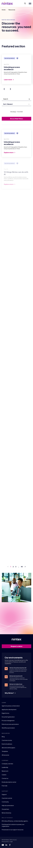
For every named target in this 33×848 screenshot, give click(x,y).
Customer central (7, 798)
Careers (4, 774)
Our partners (5, 809)
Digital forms (5, 713)
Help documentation (8, 805)
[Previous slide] (4, 89)
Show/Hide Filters (16, 119)
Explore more (9, 153)
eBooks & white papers (8, 747)
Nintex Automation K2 (16, 676)
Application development (9, 709)
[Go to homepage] (7, 3)
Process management (8, 720)
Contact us (5, 778)
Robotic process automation (10, 724)
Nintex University (6, 813)
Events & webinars (7, 744)
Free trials (4, 785)
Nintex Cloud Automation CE (18, 668)
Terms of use (13, 839)
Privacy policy (5, 841)
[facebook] (10, 845)
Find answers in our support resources (12, 829)
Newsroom (5, 771)
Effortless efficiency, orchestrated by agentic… (15, 821)
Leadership (5, 767)
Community (5, 802)
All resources (5, 755)
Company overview (7, 763)
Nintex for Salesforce (16, 684)
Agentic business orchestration (11, 706)
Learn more (9, 80)
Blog (3, 736)
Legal (11, 841)
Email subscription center (9, 782)
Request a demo (20, 646)
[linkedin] (6, 845)
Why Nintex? (10, 693)
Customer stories (7, 740)
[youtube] (3, 845)
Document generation (8, 717)
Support (4, 794)
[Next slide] (10, 89)
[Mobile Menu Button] (29, 3)
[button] (25, 3)
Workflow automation (8, 728)
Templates (5, 751)
